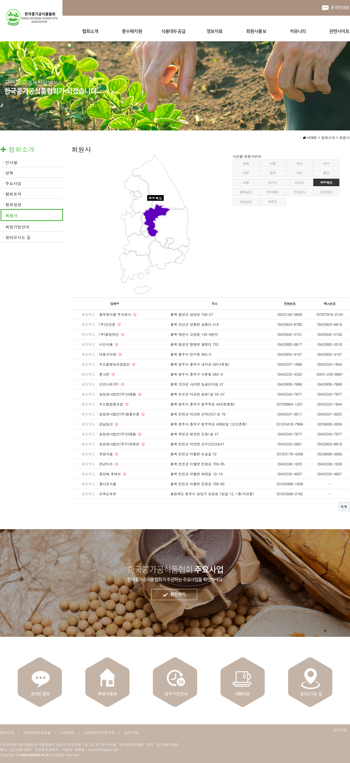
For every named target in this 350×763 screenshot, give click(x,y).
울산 (326, 172)
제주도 (272, 201)
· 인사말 (10, 162)
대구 (326, 163)
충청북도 (326, 182)
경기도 (272, 182)
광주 (273, 172)
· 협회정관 (12, 204)
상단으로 (340, 729)
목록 (344, 506)
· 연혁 (8, 173)
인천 (246, 172)
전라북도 (272, 191)
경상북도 (326, 191)
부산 (299, 163)
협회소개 (7, 732)
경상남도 (246, 201)
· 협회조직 (12, 194)
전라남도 (299, 191)
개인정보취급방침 (37, 732)
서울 (273, 163)
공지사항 (131, 732)
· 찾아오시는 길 (17, 237)
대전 (299, 172)
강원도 (299, 182)
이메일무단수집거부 (99, 732)
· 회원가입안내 (16, 227)
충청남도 (246, 191)
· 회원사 (10, 215)
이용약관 (67, 732)
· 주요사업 (12, 183)
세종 (246, 182)
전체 (246, 163)
